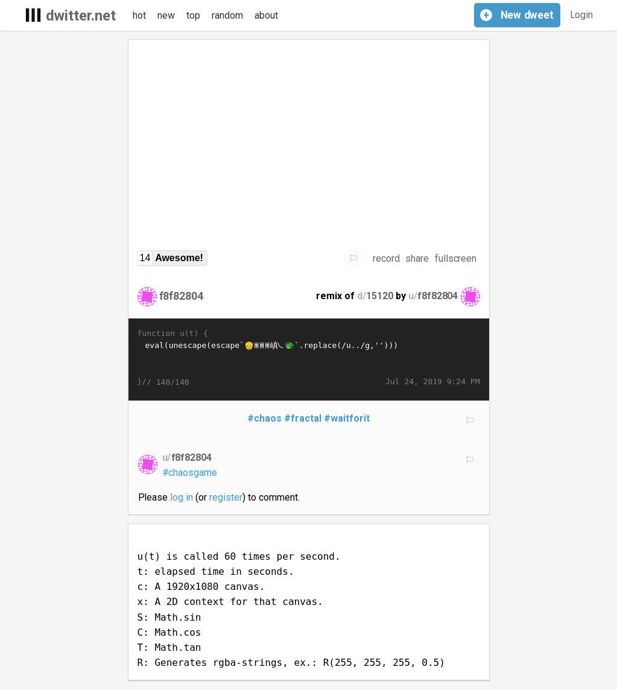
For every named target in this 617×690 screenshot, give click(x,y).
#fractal (302, 418)
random (227, 15)
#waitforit (347, 418)
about (266, 15)
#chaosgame (190, 472)
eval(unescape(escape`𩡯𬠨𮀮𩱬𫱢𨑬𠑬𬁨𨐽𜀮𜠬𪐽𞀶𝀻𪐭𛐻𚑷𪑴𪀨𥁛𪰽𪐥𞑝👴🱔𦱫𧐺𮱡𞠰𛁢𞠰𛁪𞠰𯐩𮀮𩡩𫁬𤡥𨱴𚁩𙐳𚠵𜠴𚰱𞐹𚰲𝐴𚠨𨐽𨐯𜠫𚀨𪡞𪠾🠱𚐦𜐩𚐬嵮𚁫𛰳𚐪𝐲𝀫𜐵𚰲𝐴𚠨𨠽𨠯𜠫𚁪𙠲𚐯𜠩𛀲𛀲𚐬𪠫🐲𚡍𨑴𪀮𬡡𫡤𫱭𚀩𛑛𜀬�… (309, 358)
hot (139, 15)
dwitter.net (81, 15)
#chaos (264, 418)
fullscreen (456, 258)
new (166, 15)
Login (581, 15)
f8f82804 (181, 296)
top (193, 15)
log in (181, 497)
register (225, 497)
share (417, 258)
